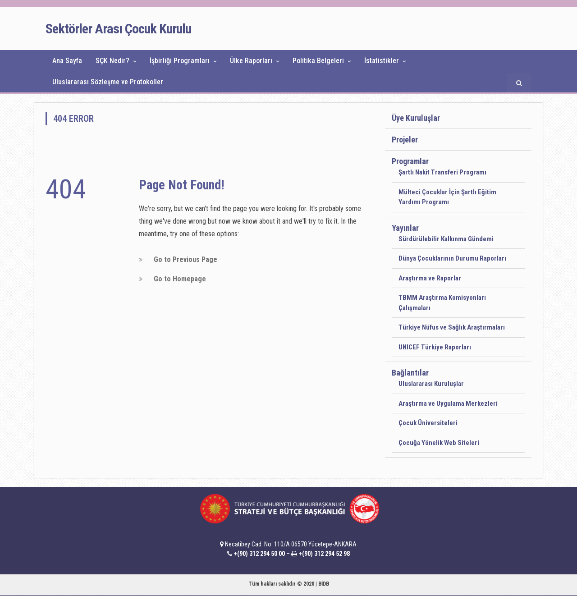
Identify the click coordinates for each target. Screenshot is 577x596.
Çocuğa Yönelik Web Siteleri (438, 443)
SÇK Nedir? (112, 60)
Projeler (405, 139)
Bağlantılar (410, 372)
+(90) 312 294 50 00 (259, 553)
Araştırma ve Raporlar (429, 278)
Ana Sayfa (67, 60)
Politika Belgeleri (318, 60)
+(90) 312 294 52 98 (324, 553)
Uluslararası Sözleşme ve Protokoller (107, 82)
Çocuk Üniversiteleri (428, 423)
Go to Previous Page (185, 259)
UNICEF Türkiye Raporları (434, 347)
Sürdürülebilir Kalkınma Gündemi (446, 239)
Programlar (410, 161)
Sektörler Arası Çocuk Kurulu (118, 29)
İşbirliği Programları (180, 60)
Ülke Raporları (251, 60)
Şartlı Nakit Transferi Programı (442, 172)
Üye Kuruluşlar (416, 118)
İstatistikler (381, 60)
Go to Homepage (180, 279)
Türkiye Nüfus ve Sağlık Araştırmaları (451, 327)
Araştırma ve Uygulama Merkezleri (448, 403)
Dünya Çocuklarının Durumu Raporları (452, 258)
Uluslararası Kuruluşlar (431, 384)
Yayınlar (405, 228)
